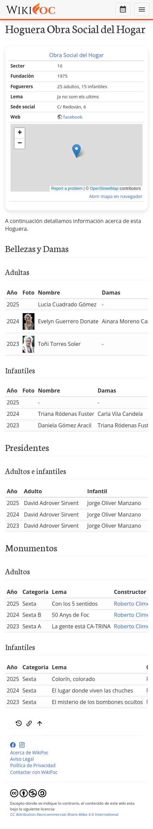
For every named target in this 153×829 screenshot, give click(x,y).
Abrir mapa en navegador (116, 196)
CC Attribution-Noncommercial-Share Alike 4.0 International (64, 814)
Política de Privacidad (32, 765)
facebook (72, 117)
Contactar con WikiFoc (33, 772)
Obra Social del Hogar (76, 55)
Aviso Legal (22, 759)
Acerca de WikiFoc (29, 752)
